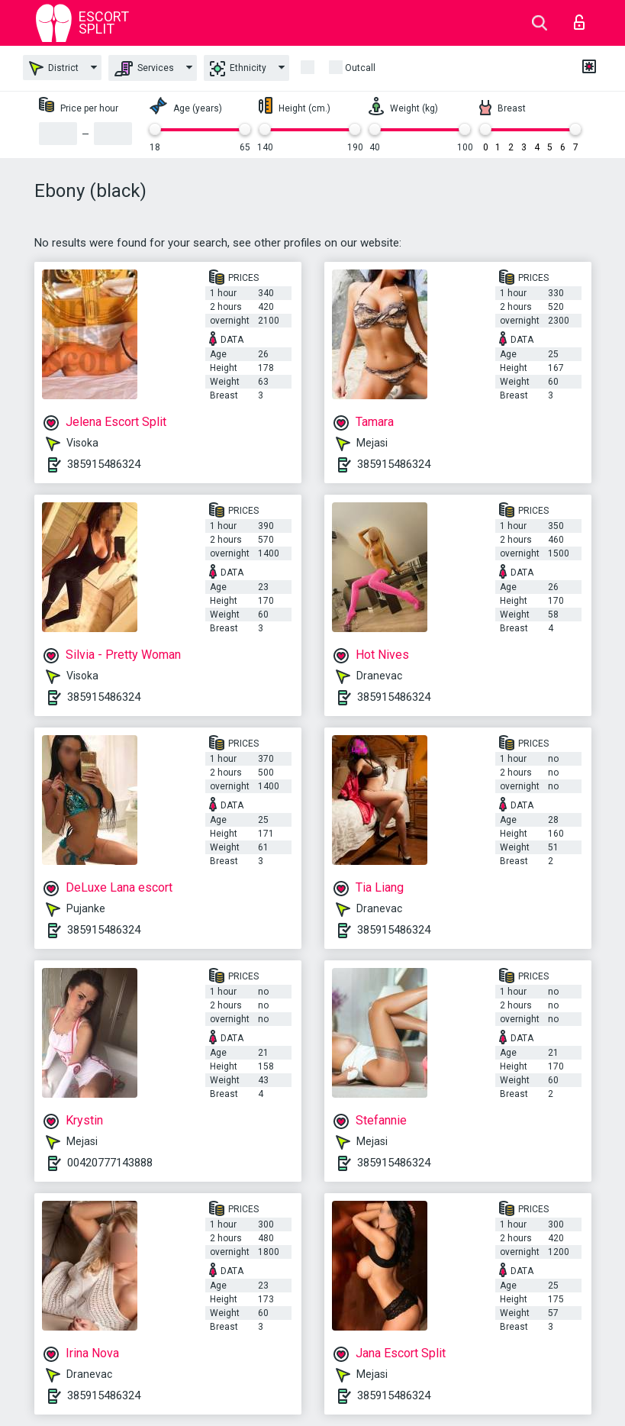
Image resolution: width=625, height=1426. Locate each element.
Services (144, 68)
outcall (360, 68)
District (54, 68)
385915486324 (103, 464)
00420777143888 (110, 1163)
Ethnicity (238, 68)
